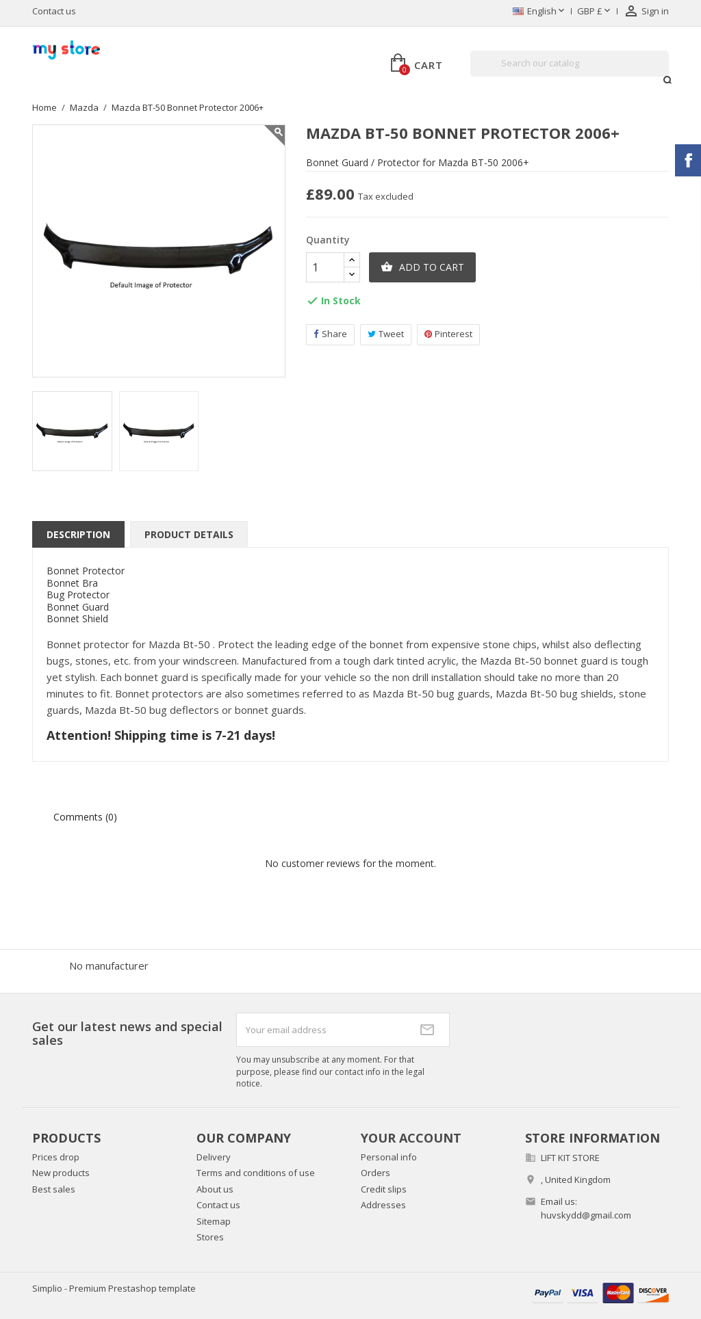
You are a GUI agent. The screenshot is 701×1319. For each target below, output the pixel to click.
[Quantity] (325, 267)
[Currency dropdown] (595, 11)
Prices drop (55, 1157)
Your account (411, 1138)
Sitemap (213, 1221)
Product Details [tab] (188, 534)
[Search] (569, 64)
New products (61, 1173)
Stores (210, 1237)
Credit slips (384, 1189)
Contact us (54, 11)
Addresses (383, 1205)
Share (330, 334)
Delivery (213, 1157)
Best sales (53, 1189)
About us (214, 1189)
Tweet (386, 334)
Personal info (389, 1157)
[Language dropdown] (540, 11)
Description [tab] (78, 534)
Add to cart (422, 267)
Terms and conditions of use (255, 1173)
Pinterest (448, 334)
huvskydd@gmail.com (586, 1215)
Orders (375, 1173)
